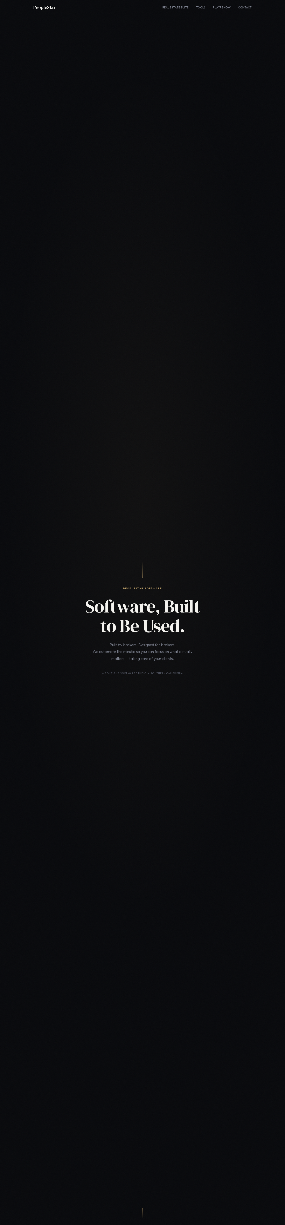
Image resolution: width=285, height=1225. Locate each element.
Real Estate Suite (175, 7)
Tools (201, 7)
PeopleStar (44, 7)
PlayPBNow (222, 7)
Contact (245, 7)
